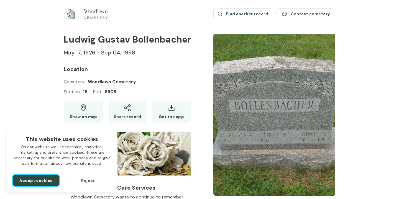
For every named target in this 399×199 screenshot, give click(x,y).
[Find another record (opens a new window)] (242, 13)
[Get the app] (171, 112)
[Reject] (88, 180)
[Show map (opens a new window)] (83, 112)
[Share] (127, 112)
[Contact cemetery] (306, 13)
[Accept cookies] (36, 180)
